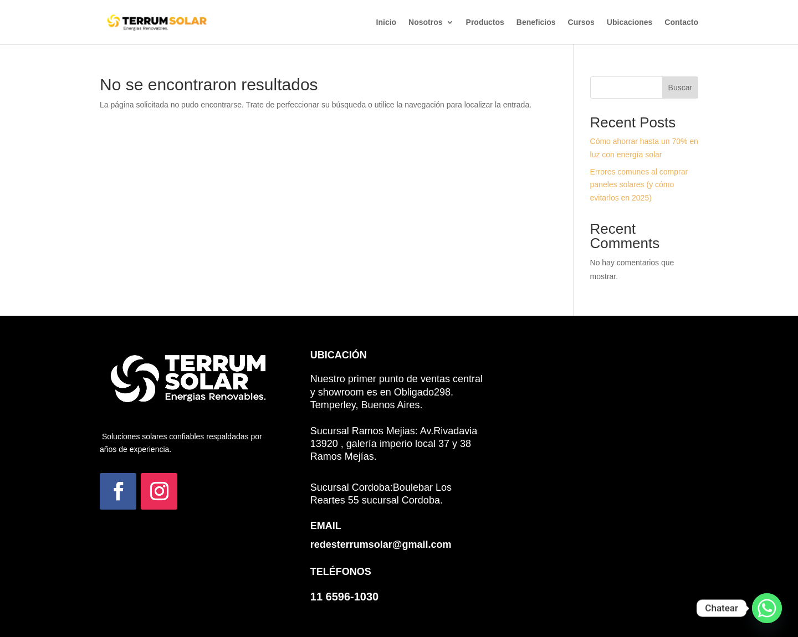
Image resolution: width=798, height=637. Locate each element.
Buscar (680, 87)
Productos (485, 22)
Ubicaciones (629, 22)
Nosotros (425, 22)
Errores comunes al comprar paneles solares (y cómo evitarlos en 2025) (639, 185)
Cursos (581, 22)
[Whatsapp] (767, 608)
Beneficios (536, 22)
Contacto (681, 22)
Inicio (386, 22)
